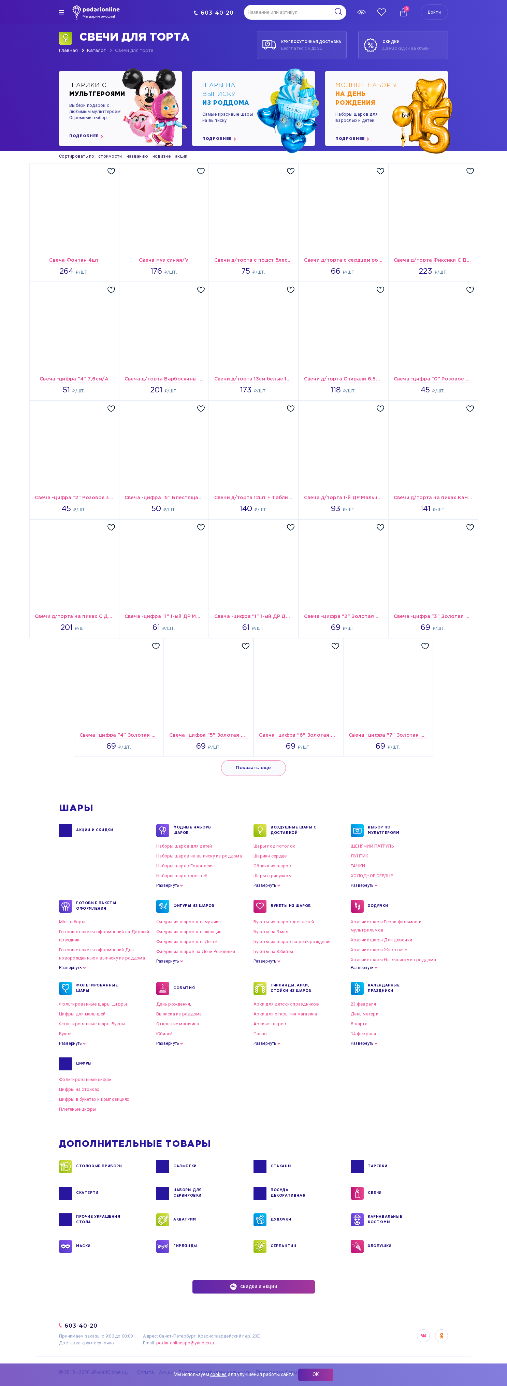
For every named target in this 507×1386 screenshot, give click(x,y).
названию (137, 156)
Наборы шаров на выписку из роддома (199, 855)
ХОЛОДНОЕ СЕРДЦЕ (372, 875)
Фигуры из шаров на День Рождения (195, 951)
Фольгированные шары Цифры (93, 1004)
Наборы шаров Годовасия (185, 865)
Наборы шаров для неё (181, 875)
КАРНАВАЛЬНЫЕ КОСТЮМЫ (385, 1219)
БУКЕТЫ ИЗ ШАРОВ (291, 906)
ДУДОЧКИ (281, 1219)
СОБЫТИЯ (184, 988)
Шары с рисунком (273, 875)
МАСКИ (83, 1246)
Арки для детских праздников (286, 1004)
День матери (364, 1013)
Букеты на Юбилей (273, 951)
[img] (61, 12)
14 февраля (363, 1033)
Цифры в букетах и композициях (94, 1099)
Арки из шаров (270, 1023)
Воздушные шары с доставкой (294, 830)
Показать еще (253, 768)
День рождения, (173, 1004)
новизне (162, 156)
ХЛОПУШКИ (380, 1246)
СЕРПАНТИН (283, 1246)
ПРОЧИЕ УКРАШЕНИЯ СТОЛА (98, 1219)
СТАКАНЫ (281, 1166)
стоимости (110, 156)
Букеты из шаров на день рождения (293, 941)
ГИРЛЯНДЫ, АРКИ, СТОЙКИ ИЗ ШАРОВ (291, 988)
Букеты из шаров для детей (284, 921)
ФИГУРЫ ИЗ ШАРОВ (194, 906)
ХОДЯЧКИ (378, 906)
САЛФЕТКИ (185, 1166)
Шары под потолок (274, 846)
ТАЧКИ (358, 865)
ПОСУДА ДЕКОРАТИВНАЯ (288, 1193)
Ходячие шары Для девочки (381, 939)
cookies (218, 1374)
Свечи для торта (134, 51)
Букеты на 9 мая (271, 931)
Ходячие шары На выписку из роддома (393, 959)
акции (181, 156)
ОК (316, 1374)
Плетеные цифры (78, 1109)
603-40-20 (214, 13)
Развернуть (167, 885)
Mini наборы (72, 921)
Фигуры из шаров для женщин (189, 931)
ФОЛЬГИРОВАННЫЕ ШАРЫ (97, 988)
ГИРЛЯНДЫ (185, 1246)
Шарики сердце (270, 855)
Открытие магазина (177, 1023)
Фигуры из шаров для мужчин (188, 921)
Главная (68, 51)
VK (423, 1335)
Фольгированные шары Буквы (92, 1023)
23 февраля (363, 1004)
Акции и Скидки (94, 830)
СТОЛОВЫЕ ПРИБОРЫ (99, 1166)
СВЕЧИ (375, 1193)
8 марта (359, 1023)
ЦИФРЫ (84, 1063)
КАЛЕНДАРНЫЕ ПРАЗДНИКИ (384, 988)
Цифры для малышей (82, 1013)
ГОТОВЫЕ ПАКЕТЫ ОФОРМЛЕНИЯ (96, 906)
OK (441, 1335)
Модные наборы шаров (192, 830)
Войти (434, 12)
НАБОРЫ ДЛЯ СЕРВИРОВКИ (187, 1193)
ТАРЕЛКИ (377, 1166)
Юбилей (164, 1033)
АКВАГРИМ (184, 1219)
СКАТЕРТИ (87, 1193)
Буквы (66, 1033)
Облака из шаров (272, 865)
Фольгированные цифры (86, 1079)
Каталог (96, 51)
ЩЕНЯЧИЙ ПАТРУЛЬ (372, 846)
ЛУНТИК (359, 855)
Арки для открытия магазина (285, 1013)
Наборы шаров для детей (184, 846)
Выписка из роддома (179, 1013)
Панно (260, 1033)
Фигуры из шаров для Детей (187, 941)
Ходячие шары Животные (379, 949)
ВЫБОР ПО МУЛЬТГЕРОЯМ (384, 830)
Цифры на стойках (79, 1089)
